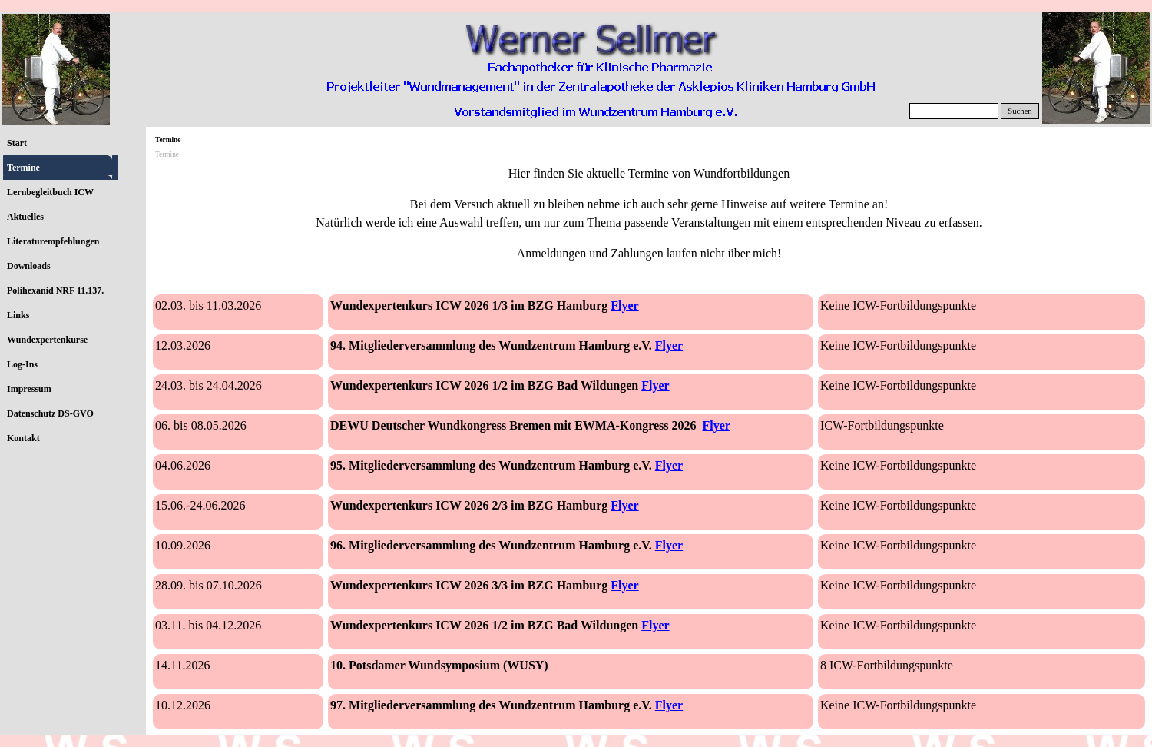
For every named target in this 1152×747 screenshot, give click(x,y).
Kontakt (23, 438)
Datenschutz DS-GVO (50, 413)
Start (17, 143)
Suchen (1019, 111)
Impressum (29, 388)
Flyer (624, 305)
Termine (23, 167)
